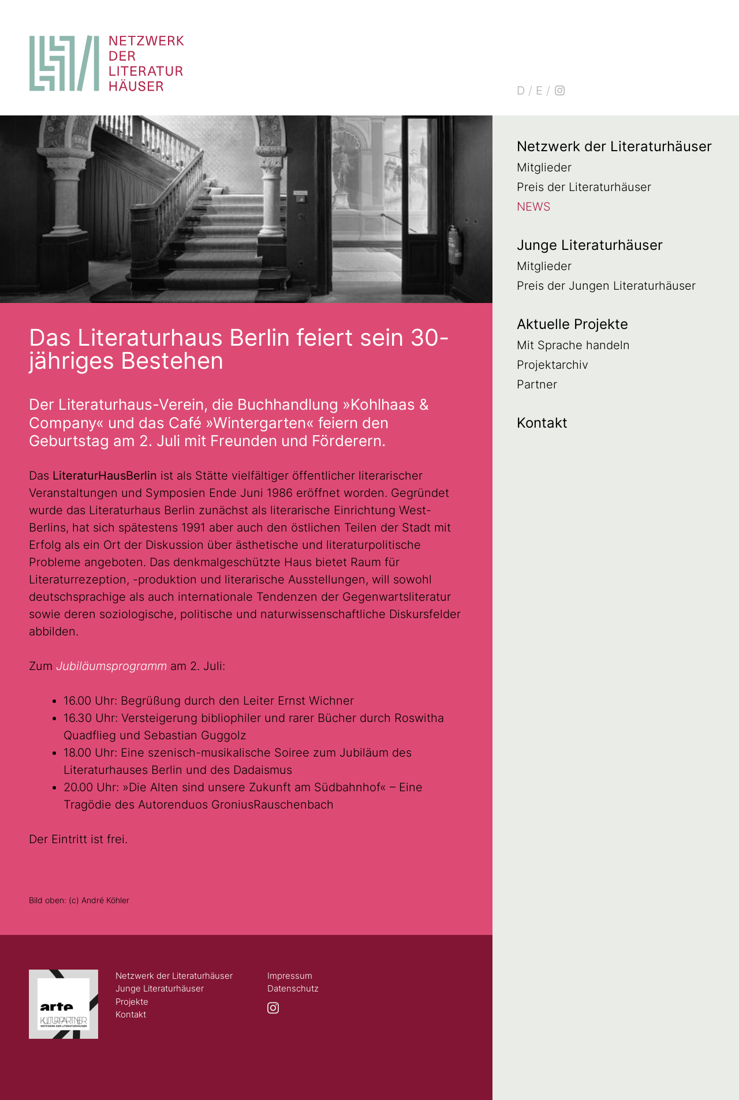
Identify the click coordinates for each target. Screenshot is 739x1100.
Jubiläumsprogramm (113, 666)
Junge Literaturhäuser (590, 245)
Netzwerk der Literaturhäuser (614, 146)
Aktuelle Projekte (572, 324)
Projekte (131, 1001)
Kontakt (542, 422)
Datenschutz (293, 988)
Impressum (289, 975)
